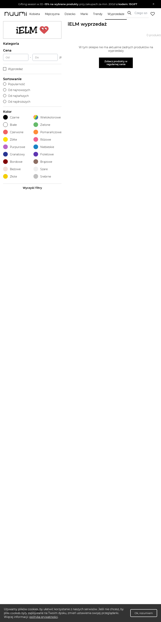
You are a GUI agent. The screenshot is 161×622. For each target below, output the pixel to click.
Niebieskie (43, 147)
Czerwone (13, 132)
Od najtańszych (16, 96)
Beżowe (12, 169)
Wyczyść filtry (32, 187)
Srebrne (42, 176)
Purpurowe (14, 147)
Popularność (14, 84)
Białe (10, 124)
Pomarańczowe (47, 132)
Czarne (11, 117)
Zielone (41, 124)
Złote (10, 176)
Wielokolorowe (47, 117)
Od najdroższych (16, 101)
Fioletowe (43, 154)
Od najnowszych (16, 90)
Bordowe (12, 161)
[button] (77, 4)
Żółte (10, 139)
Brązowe (42, 161)
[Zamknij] (153, 4)
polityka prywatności (43, 617)
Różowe (42, 139)
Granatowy (14, 154)
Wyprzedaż (13, 69)
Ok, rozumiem (144, 613)
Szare (40, 169)
